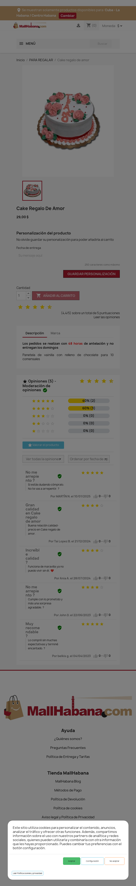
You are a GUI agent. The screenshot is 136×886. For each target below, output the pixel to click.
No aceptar (114, 861)
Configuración (92, 861)
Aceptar (71, 861)
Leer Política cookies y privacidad (27, 873)
